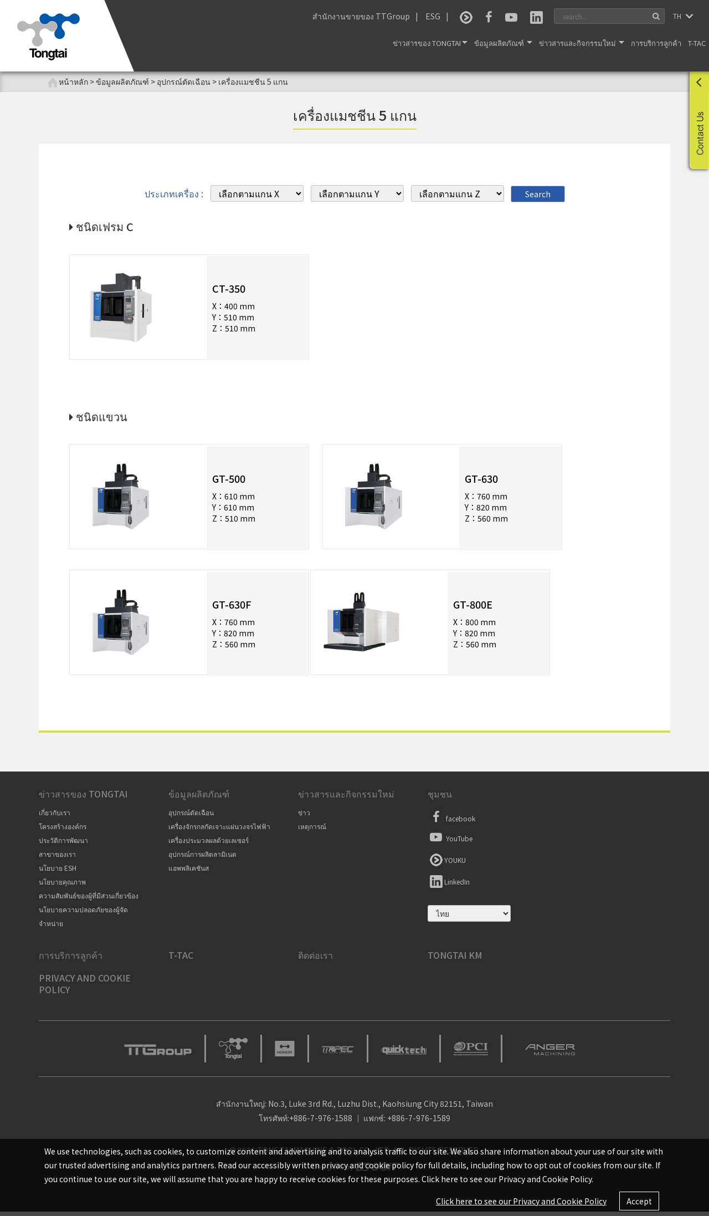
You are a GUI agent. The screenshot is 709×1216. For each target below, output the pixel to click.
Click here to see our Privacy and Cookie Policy (521, 1201)
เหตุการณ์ (312, 831)
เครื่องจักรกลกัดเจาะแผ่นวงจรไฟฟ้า (219, 831)
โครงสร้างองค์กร (62, 831)
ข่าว (304, 817)
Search (538, 193)
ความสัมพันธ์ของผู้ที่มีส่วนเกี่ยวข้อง (88, 900)
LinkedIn (449, 885)
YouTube (450, 842)
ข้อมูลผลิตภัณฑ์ (503, 43)
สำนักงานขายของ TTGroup (361, 16)
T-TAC (697, 43)
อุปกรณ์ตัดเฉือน (191, 817)
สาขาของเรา (57, 859)
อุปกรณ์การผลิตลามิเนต (202, 859)
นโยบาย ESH (57, 872)
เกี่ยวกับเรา (54, 817)
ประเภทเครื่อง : (174, 193)
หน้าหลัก (67, 82)
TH (678, 16)
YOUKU (447, 863)
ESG (432, 16)
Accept (639, 1201)
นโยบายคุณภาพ (62, 886)
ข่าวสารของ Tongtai (430, 43)
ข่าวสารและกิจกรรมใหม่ (581, 43)
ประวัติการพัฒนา (63, 845)
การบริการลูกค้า (656, 43)
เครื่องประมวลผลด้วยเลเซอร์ (208, 845)
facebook (451, 822)
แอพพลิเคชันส (188, 872)
